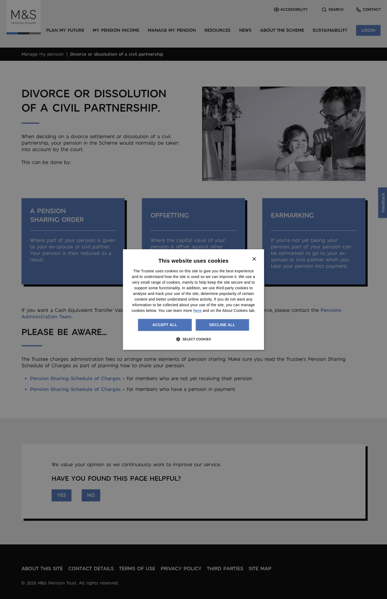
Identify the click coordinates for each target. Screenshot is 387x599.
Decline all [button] (222, 325)
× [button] (254, 259)
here (197, 310)
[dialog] (193, 299)
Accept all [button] (164, 325)
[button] (193, 339)
